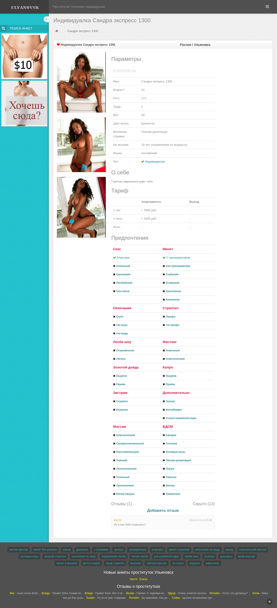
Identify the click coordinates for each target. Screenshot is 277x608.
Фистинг (170, 342)
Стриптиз (171, 308)
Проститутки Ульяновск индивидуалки (79, 6)
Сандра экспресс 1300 (82, 31)
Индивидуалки (155, 161)
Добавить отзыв (163, 510)
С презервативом (178, 257)
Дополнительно (176, 393)
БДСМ (168, 426)
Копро (168, 367)
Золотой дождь (126, 367)
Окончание (122, 308)
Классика (123, 257)
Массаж (119, 426)
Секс (117, 249)
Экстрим (120, 393)
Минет (168, 249)
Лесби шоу (122, 342)
